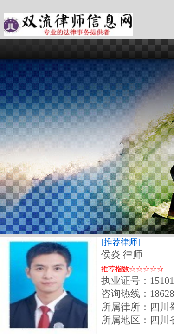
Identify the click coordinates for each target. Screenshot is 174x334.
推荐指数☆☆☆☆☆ (132, 269)
